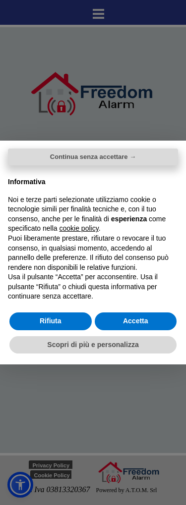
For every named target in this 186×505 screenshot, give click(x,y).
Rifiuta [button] (51, 321)
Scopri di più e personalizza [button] (92, 345)
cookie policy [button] (79, 228)
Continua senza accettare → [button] (93, 156)
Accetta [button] (135, 321)
